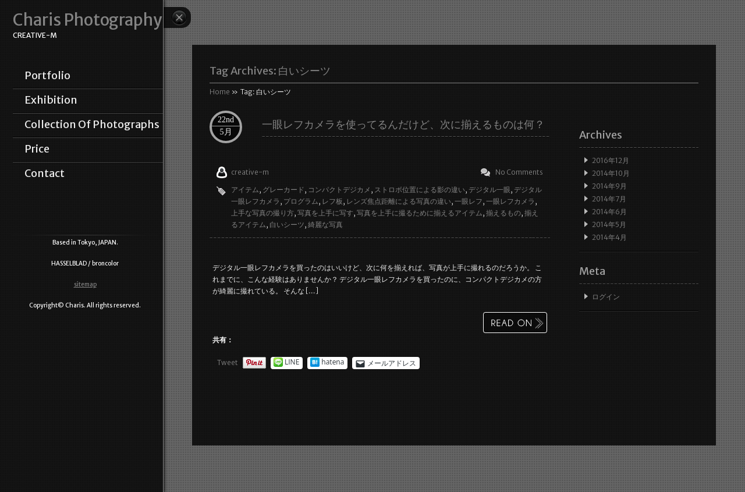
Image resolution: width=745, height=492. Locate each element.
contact (44, 173)
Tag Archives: (270, 70)
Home (220, 91)
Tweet (227, 362)
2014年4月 (609, 237)
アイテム (245, 189)
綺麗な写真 (325, 224)
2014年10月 (611, 173)
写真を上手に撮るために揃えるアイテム (420, 212)
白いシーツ (286, 224)
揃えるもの (503, 212)
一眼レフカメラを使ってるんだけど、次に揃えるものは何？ (403, 124)
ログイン (606, 296)
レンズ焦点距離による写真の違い (398, 201)
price (36, 149)
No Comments (519, 172)
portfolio (47, 75)
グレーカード (283, 189)
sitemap (85, 284)
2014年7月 (609, 198)
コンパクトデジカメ (339, 189)
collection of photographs (91, 124)
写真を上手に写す (325, 212)
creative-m (250, 172)
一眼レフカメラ (510, 201)
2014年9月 (609, 186)
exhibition (50, 100)
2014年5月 (609, 224)
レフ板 (332, 201)
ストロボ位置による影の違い (419, 189)
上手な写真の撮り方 (262, 212)
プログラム (300, 201)
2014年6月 (609, 211)
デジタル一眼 (489, 189)
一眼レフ (469, 201)
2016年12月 (610, 160)
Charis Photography (87, 20)
